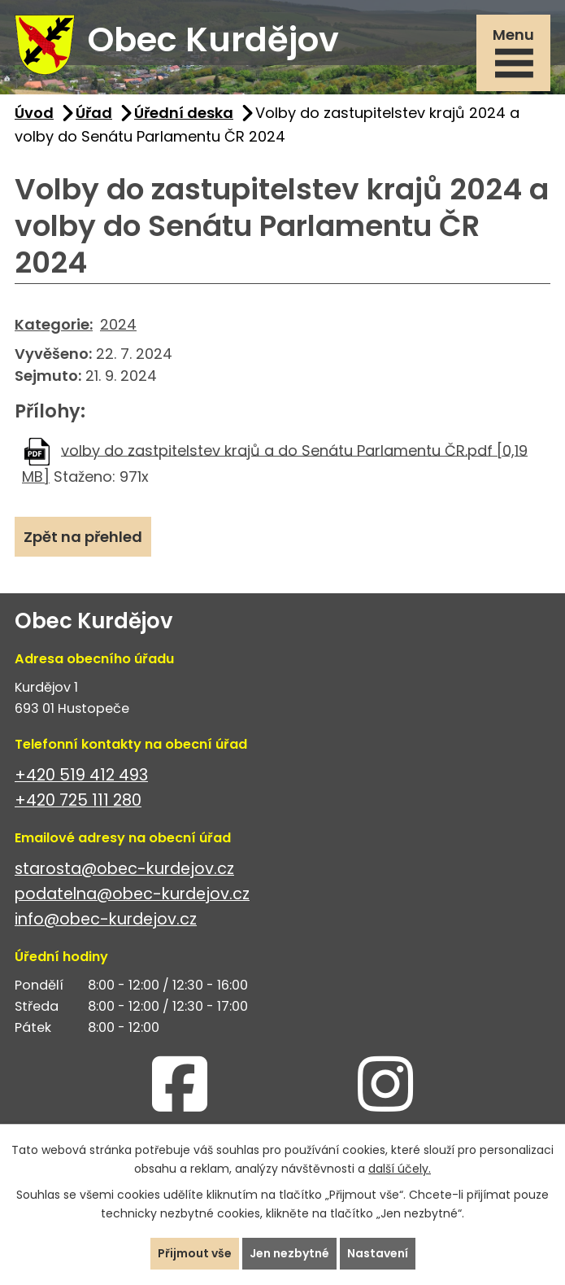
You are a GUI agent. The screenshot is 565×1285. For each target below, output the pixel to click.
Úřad (94, 113)
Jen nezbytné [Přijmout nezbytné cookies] (289, 1253)
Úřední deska (183, 113)
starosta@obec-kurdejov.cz (124, 869)
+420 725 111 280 (78, 800)
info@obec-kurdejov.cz (106, 919)
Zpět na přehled (83, 537)
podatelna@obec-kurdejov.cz (132, 894)
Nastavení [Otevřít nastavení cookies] (377, 1253)
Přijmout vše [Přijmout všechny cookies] (195, 1253)
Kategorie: (54, 324)
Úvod (34, 113)
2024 (118, 324)
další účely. (399, 1168)
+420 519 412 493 (81, 775)
